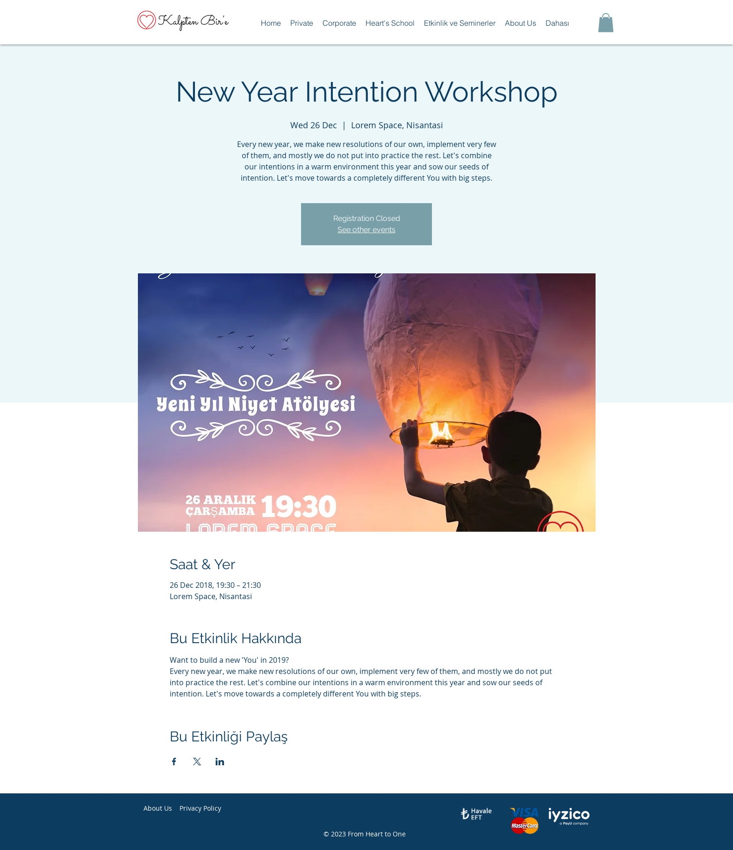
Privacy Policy (200, 808)
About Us (158, 808)
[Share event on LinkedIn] (220, 761)
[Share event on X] (197, 761)
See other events (366, 229)
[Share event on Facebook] (174, 761)
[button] (302, 23)
